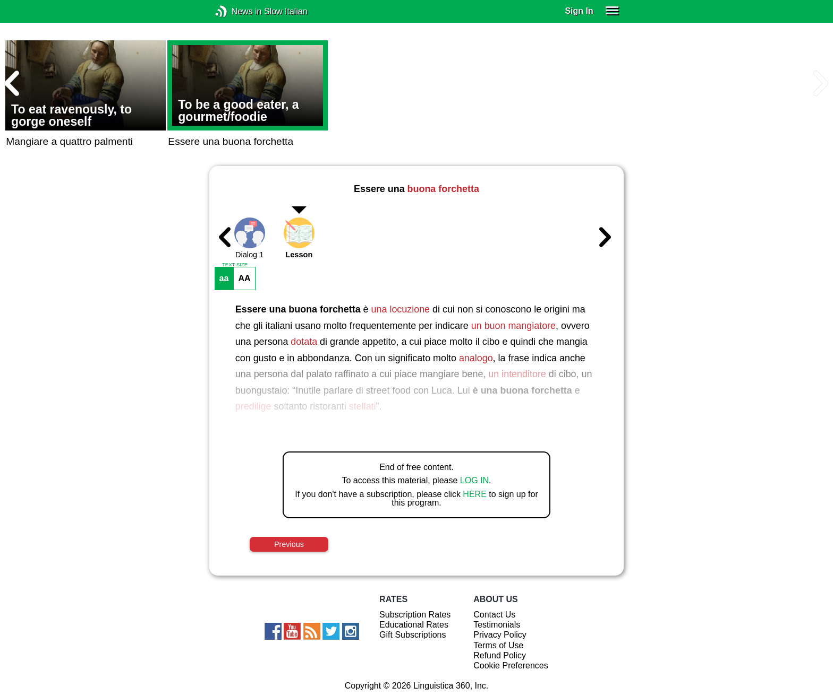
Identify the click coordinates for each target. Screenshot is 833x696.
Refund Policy (499, 655)
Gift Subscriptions (412, 634)
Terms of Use (498, 645)
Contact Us (494, 614)
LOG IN (474, 480)
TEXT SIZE (235, 264)
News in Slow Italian (237, 11)
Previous (289, 544)
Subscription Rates (414, 614)
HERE (474, 494)
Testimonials (496, 624)
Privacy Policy (499, 634)
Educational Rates (413, 624)
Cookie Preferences (510, 665)
